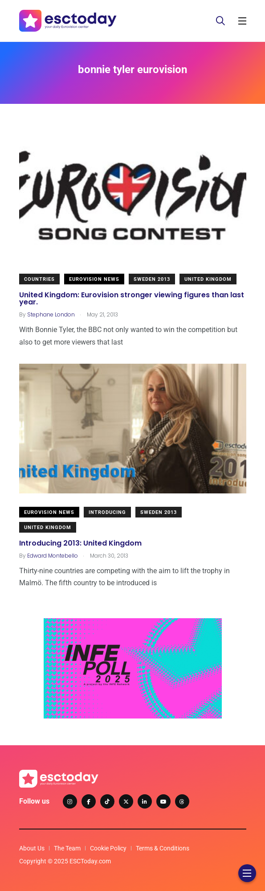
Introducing (107, 512)
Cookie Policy (108, 848)
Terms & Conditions (162, 848)
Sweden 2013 (152, 279)
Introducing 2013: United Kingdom (80, 543)
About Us (32, 848)
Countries (39, 279)
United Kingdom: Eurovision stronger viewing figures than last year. (131, 298)
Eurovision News (94, 279)
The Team (67, 848)
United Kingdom (208, 279)
